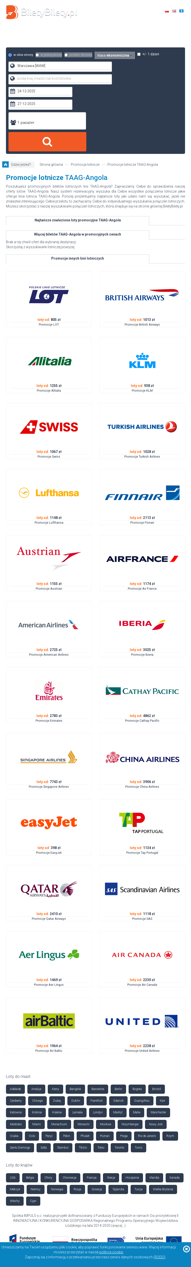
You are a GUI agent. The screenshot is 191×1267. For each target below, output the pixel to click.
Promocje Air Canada (142, 915)
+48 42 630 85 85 (166, 23)
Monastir (84, 1054)
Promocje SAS (142, 849)
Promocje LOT (49, 255)
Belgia (30, 1108)
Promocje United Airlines (142, 981)
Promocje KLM (142, 321)
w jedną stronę (51, 55)
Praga (124, 1066)
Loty (58, 32)
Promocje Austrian (49, 519)
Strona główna (51, 95)
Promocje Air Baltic (48, 981)
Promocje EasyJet (49, 783)
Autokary (129, 32)
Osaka (14, 1066)
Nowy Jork (156, 1054)
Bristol (156, 1019)
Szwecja (97, 1120)
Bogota (137, 1019)
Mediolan (16, 1054)
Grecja (111, 1108)
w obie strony (21, 55)
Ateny (55, 1019)
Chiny (48, 1108)
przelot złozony (82, 55)
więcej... (118, 1156)
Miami (36, 1054)
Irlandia (154, 1108)
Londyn (98, 1043)
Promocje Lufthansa (49, 453)
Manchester (158, 1043)
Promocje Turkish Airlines (142, 387)
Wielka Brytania (163, 1120)
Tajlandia (118, 1120)
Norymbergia (130, 1054)
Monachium (59, 1054)
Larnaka (77, 1043)
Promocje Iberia (142, 585)
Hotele (81, 32)
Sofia (44, 1078)
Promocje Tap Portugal (142, 783)
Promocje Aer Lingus (49, 915)
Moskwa (105, 1054)
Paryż (49, 1066)
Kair (162, 1031)
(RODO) (159, 1257)
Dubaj (57, 1031)
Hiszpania (132, 1108)
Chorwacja (69, 1108)
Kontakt (114, 37)
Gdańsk (118, 1031)
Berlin (118, 1019)
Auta (103, 32)
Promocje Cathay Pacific (142, 651)
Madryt (118, 1043)
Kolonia (37, 1043)
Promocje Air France (142, 519)
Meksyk (15, 1120)
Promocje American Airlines (49, 585)
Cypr (33, 1131)
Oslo (32, 1066)
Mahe (136, 1043)
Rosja (77, 1120)
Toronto (119, 1078)
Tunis (138, 1078)
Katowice (16, 1043)
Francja (91, 1108)
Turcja (139, 1120)
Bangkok (75, 1019)
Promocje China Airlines (142, 717)
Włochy (15, 1131)
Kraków (57, 1043)
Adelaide (15, 1019)
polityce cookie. (111, 1252)
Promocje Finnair (142, 453)
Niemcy (36, 1120)
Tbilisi (83, 1078)
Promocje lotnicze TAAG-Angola (132, 95)
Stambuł (62, 1078)
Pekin (66, 1066)
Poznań (105, 1066)
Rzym (170, 1066)
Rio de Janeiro (147, 1066)
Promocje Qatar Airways (49, 849)
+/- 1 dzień (155, 55)
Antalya (36, 1019)
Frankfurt (97, 1031)
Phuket (85, 1066)
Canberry (16, 1031)
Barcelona (98, 1019)
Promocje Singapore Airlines (49, 717)
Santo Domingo (20, 1078)
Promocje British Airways (142, 255)
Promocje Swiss (49, 387)
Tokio (100, 1078)
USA (13, 1108)
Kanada (175, 1108)
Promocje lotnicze (85, 95)
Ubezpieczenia (82, 37)
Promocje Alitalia (49, 321)
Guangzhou (141, 1031)
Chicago (37, 1031)
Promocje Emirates (49, 651)
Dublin (75, 1031)
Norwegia (57, 1120)
